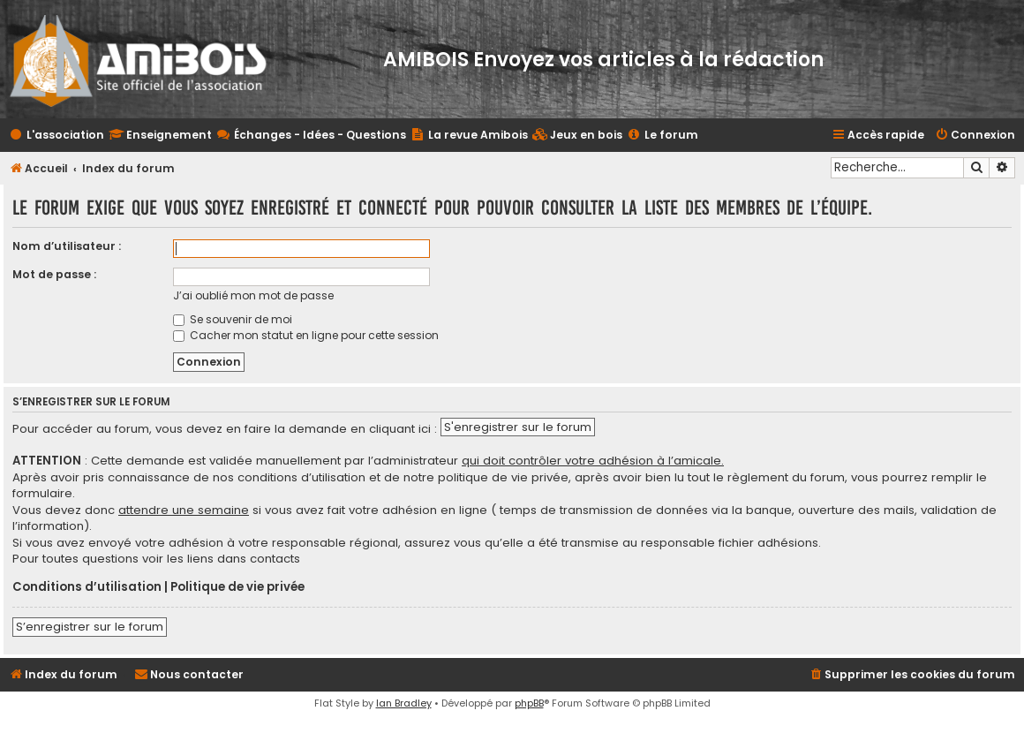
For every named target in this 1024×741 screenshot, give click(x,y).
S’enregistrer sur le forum (89, 626)
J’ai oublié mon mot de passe (253, 295)
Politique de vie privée (237, 587)
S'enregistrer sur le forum (517, 427)
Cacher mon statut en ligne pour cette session (306, 335)
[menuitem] (577, 135)
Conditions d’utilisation (87, 587)
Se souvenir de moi (232, 319)
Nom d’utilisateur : (66, 245)
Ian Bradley (404, 703)
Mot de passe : (54, 274)
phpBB (529, 703)
